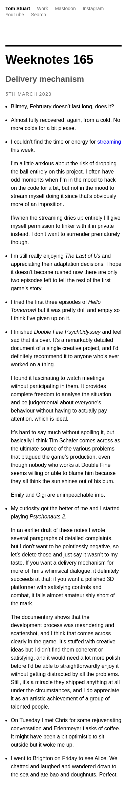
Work (42, 8)
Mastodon (65, 8)
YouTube (14, 14)
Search (38, 14)
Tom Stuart (17, 8)
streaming (109, 142)
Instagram (93, 8)
